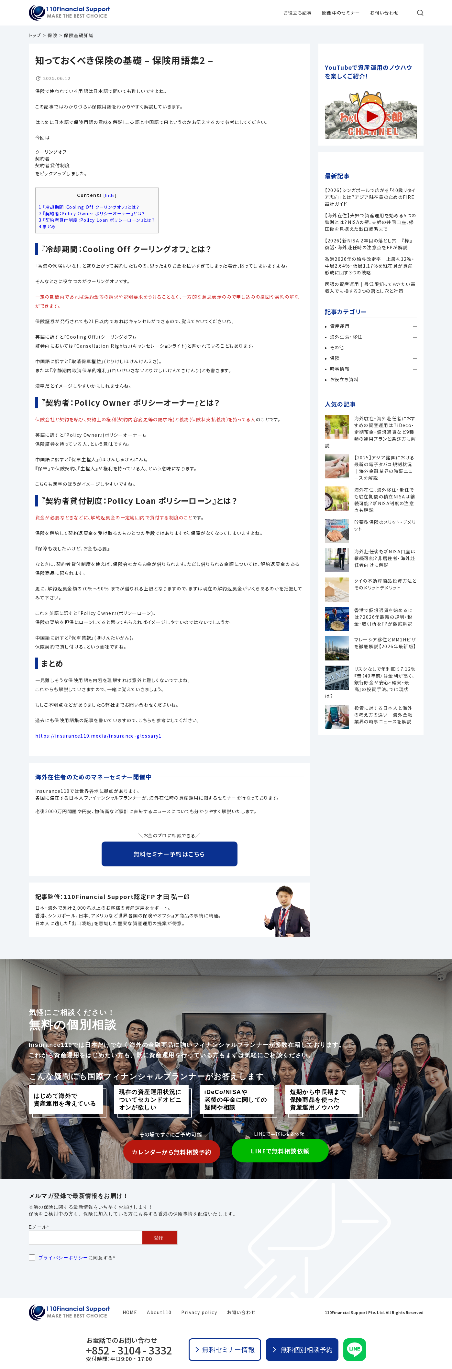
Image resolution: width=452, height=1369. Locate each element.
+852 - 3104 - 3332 (129, 1350)
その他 (337, 347)
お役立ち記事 (297, 12)
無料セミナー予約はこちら (169, 854)
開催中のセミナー (341, 12)
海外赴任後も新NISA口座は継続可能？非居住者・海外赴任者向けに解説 (385, 558)
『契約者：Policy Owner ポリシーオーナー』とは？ (92, 213)
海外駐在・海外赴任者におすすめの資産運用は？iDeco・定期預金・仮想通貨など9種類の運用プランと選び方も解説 (370, 432)
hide (110, 195)
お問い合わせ (384, 12)
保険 (335, 358)
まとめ (47, 226)
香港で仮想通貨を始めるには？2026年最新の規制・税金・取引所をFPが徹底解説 (383, 617)
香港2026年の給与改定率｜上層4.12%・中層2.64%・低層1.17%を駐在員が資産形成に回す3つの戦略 (370, 266)
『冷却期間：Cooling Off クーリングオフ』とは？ (89, 207)
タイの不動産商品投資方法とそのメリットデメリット (385, 584)
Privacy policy (199, 1312)
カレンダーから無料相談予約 (171, 1152)
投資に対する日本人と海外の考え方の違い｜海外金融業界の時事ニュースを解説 (383, 715)
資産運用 (340, 326)
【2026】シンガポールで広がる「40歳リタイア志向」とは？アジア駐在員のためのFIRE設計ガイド (370, 197)
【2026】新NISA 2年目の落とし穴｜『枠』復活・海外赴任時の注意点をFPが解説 (369, 243)
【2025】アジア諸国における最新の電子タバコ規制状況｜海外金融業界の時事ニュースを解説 (384, 467)
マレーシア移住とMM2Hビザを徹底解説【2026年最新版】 (385, 642)
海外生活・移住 (346, 336)
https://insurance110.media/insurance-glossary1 (98, 735)
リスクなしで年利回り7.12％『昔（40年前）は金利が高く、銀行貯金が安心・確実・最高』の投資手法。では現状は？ (370, 682)
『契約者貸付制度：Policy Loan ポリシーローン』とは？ (97, 220)
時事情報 (340, 368)
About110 (159, 1312)
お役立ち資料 (344, 379)
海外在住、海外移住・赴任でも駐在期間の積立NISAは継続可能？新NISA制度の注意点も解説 (384, 499)
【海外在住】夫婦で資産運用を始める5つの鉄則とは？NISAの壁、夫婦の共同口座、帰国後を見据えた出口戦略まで (370, 222)
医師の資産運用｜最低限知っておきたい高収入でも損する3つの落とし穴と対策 (370, 287)
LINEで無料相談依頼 (280, 1151)
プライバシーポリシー (63, 1257)
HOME (130, 1312)
